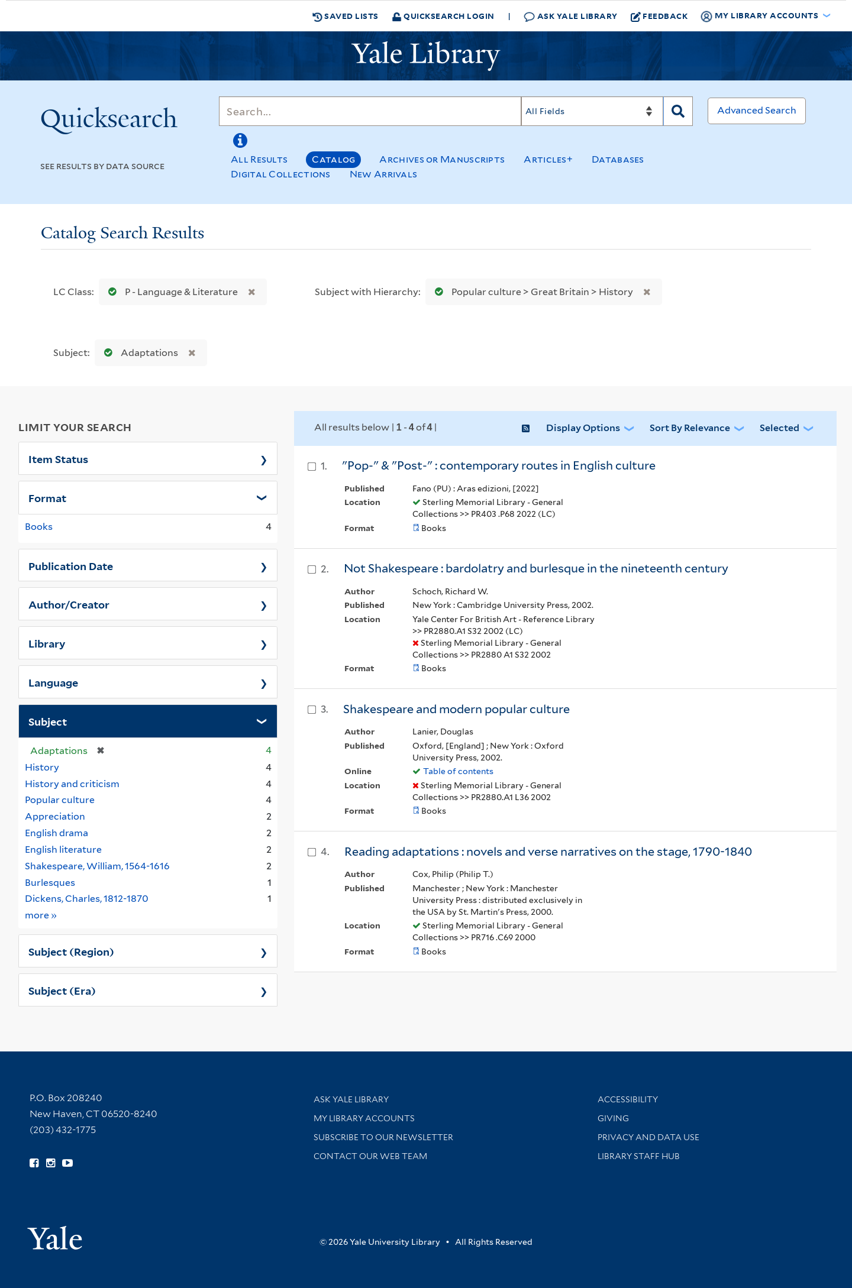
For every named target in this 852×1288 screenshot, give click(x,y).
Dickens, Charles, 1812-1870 (87, 898)
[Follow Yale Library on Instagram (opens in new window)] (50, 1163)
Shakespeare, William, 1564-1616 (97, 866)
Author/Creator (68, 604)
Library (47, 643)
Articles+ (548, 159)
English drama (56, 833)
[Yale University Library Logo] (426, 56)
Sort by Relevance (690, 427)
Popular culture (60, 799)
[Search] (370, 111)
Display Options (583, 427)
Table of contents (458, 771)
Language (53, 682)
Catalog (333, 159)
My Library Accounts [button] (760, 15)
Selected (779, 427)
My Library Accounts (364, 1118)
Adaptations (138, 352)
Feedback (659, 16)
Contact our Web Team (370, 1156)
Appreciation (55, 816)
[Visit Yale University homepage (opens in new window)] (54, 1234)
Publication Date (70, 565)
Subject (47, 721)
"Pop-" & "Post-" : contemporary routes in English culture (499, 465)
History (42, 767)
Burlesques (50, 882)
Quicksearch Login (443, 15)
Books (39, 526)
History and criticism (72, 783)
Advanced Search (756, 110)
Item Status (58, 458)
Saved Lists (345, 16)
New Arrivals (384, 174)
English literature (63, 849)
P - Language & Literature (170, 291)
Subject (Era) (62, 990)
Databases (618, 159)
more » (41, 914)
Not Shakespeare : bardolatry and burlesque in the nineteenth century (536, 568)
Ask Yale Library (571, 16)
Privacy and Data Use (648, 1137)
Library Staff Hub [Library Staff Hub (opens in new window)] (639, 1156)
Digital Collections (281, 174)
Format (47, 497)
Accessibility (628, 1099)
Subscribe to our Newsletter (383, 1137)
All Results (259, 159)
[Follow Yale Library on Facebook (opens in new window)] (34, 1163)
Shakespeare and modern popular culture (456, 709)
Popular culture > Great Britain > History (531, 291)
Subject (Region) (71, 951)
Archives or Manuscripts (442, 159)
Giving (613, 1118)
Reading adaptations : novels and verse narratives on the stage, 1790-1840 (548, 851)
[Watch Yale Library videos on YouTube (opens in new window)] (67, 1163)
